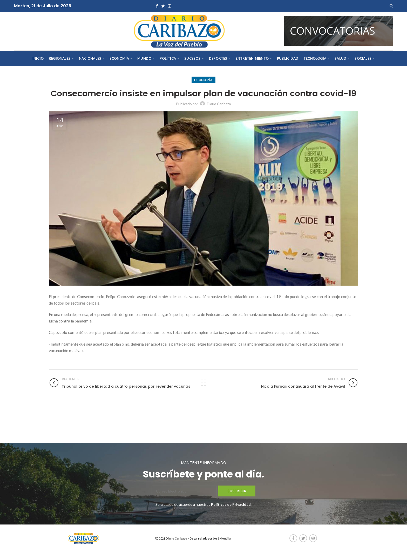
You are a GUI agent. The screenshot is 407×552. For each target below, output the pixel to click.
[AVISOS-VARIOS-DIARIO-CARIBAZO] (338, 30)
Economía (203, 80)
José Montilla (222, 538)
